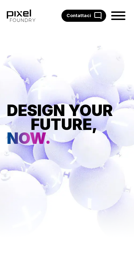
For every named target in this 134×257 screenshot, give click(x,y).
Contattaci (83, 15)
